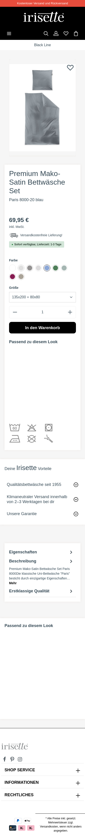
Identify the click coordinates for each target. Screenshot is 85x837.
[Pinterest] (13, 760)
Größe (13, 287)
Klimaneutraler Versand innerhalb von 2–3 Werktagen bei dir (37, 499)
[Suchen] (46, 33)
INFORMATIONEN (22, 782)
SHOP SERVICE (20, 770)
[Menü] (9, 33)
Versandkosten (49, 826)
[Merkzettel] (65, 33)
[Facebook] (5, 760)
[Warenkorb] (75, 33)
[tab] (41, 572)
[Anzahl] (42, 312)
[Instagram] (19, 760)
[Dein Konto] (56, 33)
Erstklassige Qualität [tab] (41, 591)
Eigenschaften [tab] (41, 552)
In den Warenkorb (42, 327)
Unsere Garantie (22, 513)
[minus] (14, 312)
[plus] (70, 312)
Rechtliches (19, 795)
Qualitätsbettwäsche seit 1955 (34, 484)
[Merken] (70, 67)
